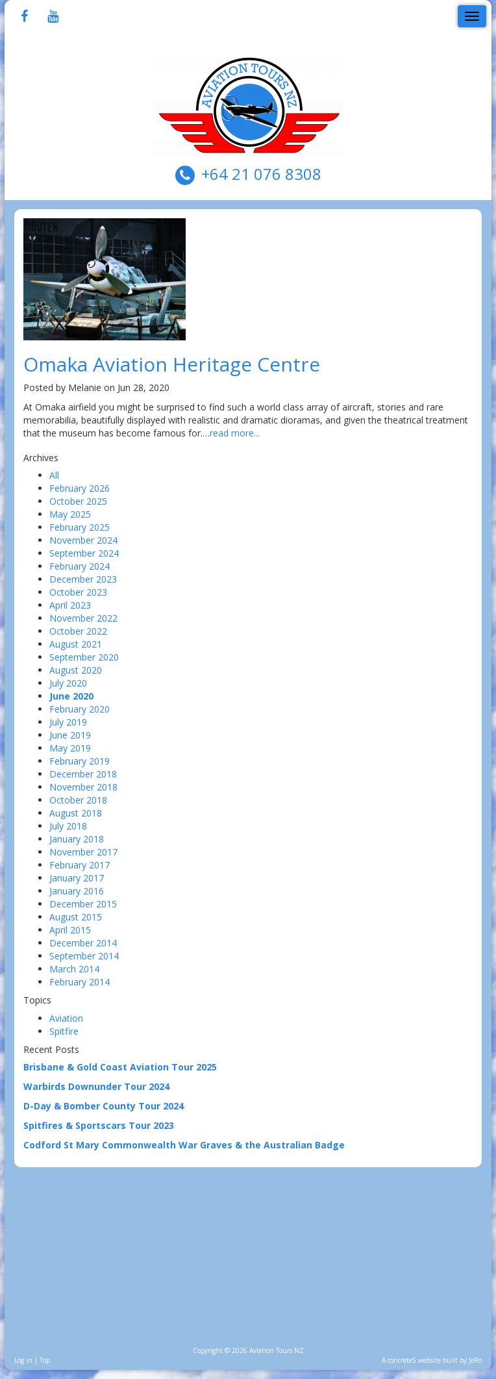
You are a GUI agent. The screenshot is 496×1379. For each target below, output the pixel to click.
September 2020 (84, 657)
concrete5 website (414, 1360)
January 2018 (76, 839)
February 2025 (79, 527)
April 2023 (70, 605)
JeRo (475, 1360)
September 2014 (84, 956)
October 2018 (78, 800)
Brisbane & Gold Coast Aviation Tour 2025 (120, 1067)
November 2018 (83, 787)
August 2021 (75, 644)
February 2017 (79, 865)
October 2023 (78, 592)
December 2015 (83, 904)
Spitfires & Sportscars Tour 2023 (98, 1125)
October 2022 (78, 631)
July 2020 (68, 683)
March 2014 (74, 969)
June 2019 (70, 735)
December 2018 (83, 774)
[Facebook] (24, 17)
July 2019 (68, 722)
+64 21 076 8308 (261, 173)
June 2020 (71, 696)
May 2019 (70, 748)
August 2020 (75, 670)
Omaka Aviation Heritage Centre (171, 364)
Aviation (66, 1018)
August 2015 (75, 917)
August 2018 (75, 813)
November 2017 (83, 852)
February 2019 (79, 761)
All (54, 475)
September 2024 (84, 553)
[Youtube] (52, 17)
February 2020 (79, 709)
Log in (23, 1360)
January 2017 (76, 878)
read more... (235, 433)
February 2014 (79, 982)
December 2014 (83, 943)
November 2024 (83, 540)
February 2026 (79, 488)
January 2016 (76, 891)
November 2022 (83, 618)
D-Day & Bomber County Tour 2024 (103, 1106)
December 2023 (83, 579)
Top (45, 1360)
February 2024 (79, 566)
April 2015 (70, 930)
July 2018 (68, 826)
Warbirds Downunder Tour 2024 (96, 1086)
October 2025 (78, 501)
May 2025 (70, 514)
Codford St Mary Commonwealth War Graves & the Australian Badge (184, 1145)
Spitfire (64, 1031)
